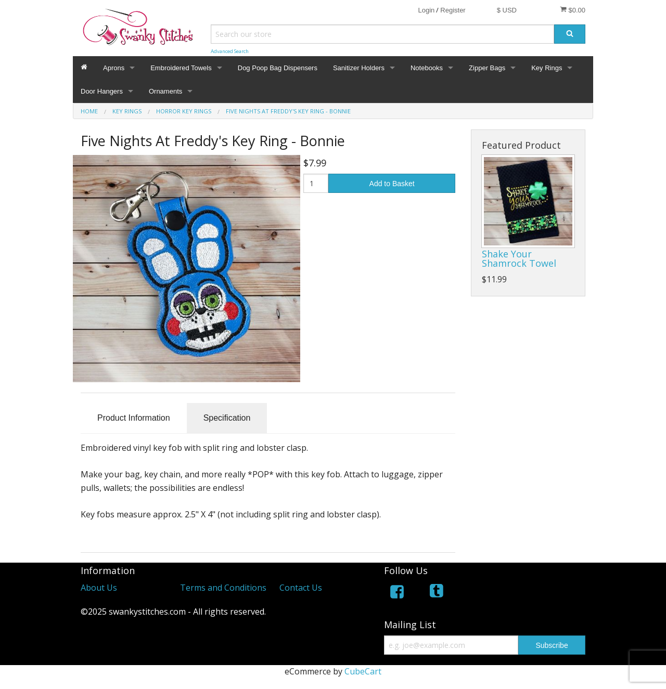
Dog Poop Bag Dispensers (277, 68)
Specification (227, 417)
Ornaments (165, 91)
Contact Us (300, 587)
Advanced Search (230, 51)
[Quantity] (316, 183)
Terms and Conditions (223, 587)
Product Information (133, 417)
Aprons (113, 68)
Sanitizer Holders (359, 68)
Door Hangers (102, 91)
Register (452, 10)
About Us (99, 587)
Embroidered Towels (181, 68)
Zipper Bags (487, 68)
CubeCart (362, 671)
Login (426, 10)
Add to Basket (392, 183)
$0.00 (572, 10)
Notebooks (427, 68)
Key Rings (546, 68)
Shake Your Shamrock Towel (519, 258)
